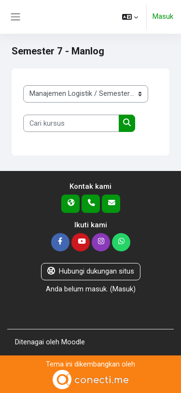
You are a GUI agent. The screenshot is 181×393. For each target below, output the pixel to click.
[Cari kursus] (71, 123)
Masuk (163, 16)
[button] (130, 17)
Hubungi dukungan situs (90, 271)
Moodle (73, 342)
